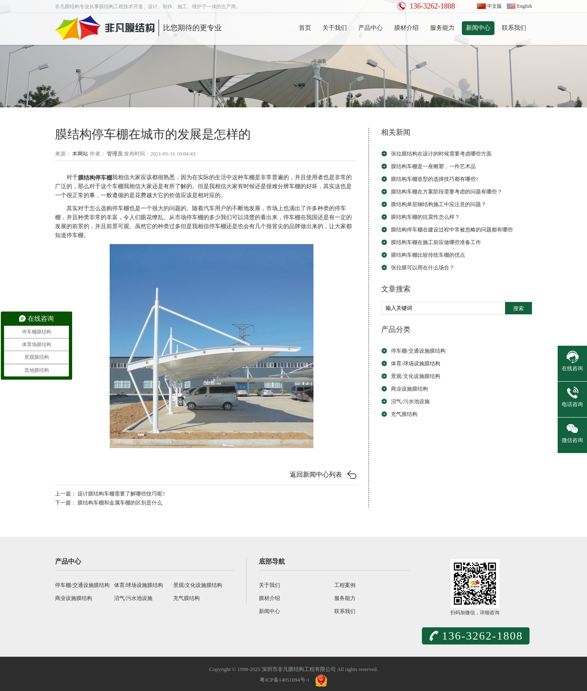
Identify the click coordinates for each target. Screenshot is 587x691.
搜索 (518, 308)
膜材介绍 (406, 27)
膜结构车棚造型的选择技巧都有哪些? (434, 179)
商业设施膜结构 (409, 389)
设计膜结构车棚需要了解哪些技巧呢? (121, 494)
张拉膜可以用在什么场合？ (423, 267)
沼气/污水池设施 (410, 401)
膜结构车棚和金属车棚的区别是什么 (119, 503)
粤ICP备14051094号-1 (284, 680)
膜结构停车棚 (95, 177)
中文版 (494, 6)
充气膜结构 (404, 414)
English (524, 6)
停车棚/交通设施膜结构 (418, 351)
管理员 (115, 154)
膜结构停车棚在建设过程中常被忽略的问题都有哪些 (452, 230)
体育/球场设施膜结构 (415, 363)
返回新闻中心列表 (316, 474)
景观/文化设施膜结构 (415, 376)
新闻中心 (478, 27)
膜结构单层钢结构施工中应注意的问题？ (438, 204)
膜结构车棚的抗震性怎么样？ (425, 217)
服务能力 (442, 27)
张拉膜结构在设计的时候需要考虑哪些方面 (441, 154)
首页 (305, 27)
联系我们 (514, 27)
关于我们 (334, 27)
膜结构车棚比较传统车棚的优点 (428, 255)
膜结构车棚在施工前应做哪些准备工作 (436, 242)
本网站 (80, 154)
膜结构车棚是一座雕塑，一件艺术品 (433, 166)
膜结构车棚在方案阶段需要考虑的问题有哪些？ (446, 192)
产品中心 (370, 27)
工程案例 (344, 585)
